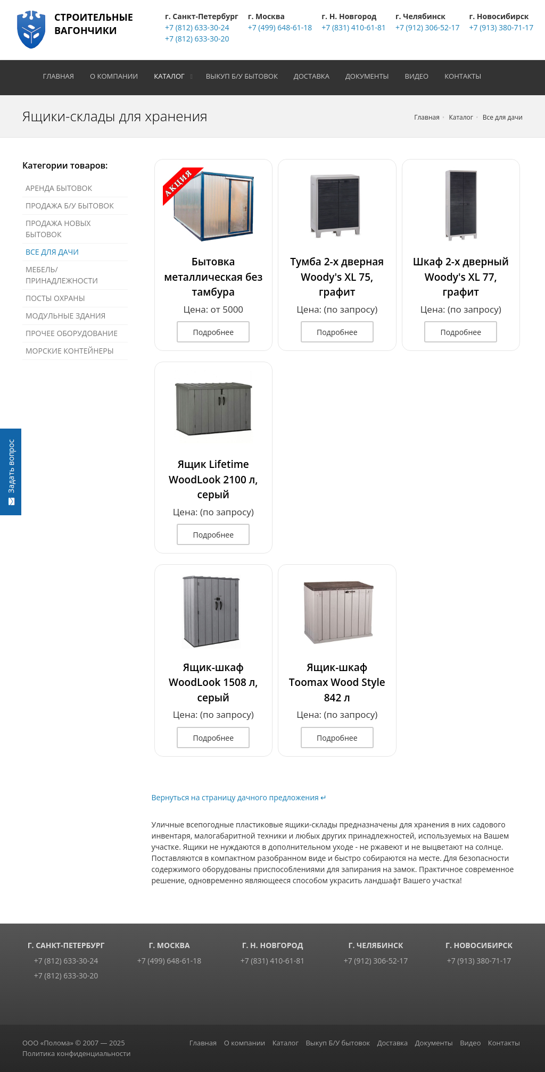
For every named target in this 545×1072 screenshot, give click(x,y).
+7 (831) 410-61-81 (353, 27)
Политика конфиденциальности (76, 1053)
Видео (420, 76)
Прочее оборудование (72, 333)
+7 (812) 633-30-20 (197, 39)
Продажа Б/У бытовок (70, 205)
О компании (118, 76)
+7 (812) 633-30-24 (197, 27)
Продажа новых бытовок (58, 228)
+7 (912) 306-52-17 (427, 27)
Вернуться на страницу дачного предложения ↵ (239, 797)
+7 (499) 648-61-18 (280, 27)
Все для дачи (52, 252)
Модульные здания (65, 316)
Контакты (466, 76)
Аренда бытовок (59, 188)
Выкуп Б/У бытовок (245, 76)
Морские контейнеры (70, 351)
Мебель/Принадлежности (62, 275)
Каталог (173, 76)
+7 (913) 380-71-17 (501, 27)
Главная (62, 76)
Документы (371, 76)
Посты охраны (55, 298)
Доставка (315, 76)
